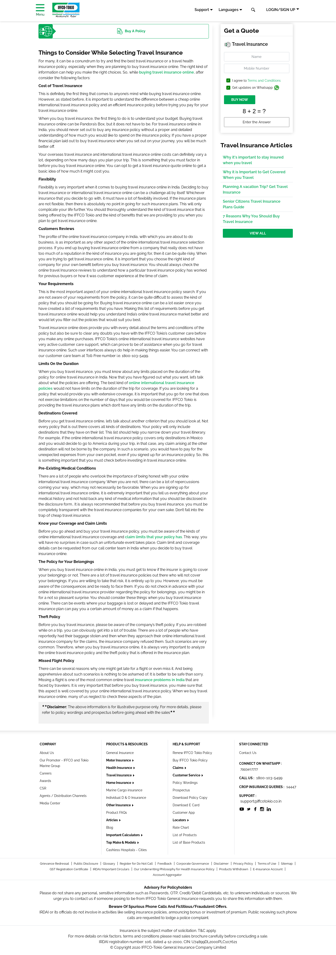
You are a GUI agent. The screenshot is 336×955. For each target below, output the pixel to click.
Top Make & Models (121, 842)
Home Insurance (119, 783)
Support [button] (202, 9)
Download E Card (186, 805)
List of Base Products (189, 842)
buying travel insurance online (166, 72)
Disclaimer (221, 863)
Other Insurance (118, 805)
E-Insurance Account (268, 869)
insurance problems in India (160, 680)
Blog (109, 827)
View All (258, 233)
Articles (112, 820)
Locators (180, 820)
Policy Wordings (185, 783)
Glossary (109, 863)
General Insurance (120, 753)
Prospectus (181, 790)
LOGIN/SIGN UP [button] (280, 9)
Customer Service (187, 775)
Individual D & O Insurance (126, 797)
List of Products (185, 835)
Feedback (165, 863)
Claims (178, 768)
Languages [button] (228, 9)
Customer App (184, 812)
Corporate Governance (193, 863)
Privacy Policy (243, 863)
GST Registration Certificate (69, 869)
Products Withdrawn (234, 869)
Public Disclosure (86, 863)
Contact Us (247, 753)
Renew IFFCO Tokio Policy (192, 753)
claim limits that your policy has (153, 537)
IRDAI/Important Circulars (111, 869)
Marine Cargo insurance (124, 790)
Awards (45, 781)
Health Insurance (119, 768)
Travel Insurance (119, 775)
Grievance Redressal (55, 863)
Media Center (50, 803)
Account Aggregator (167, 875)
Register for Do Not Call (137, 863)
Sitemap (287, 863)
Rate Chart (181, 827)
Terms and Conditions (264, 80)
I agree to (256, 80)
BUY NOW (239, 100)
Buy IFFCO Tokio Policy (190, 760)
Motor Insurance (119, 760)
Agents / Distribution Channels (63, 796)
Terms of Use (267, 863)
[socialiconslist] (241, 808)
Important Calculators (123, 835)
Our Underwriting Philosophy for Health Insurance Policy (174, 869)
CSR (43, 788)
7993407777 (249, 769)
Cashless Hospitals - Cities (126, 850)
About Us (47, 753)
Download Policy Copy (190, 797)
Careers (46, 773)
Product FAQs (116, 812)
